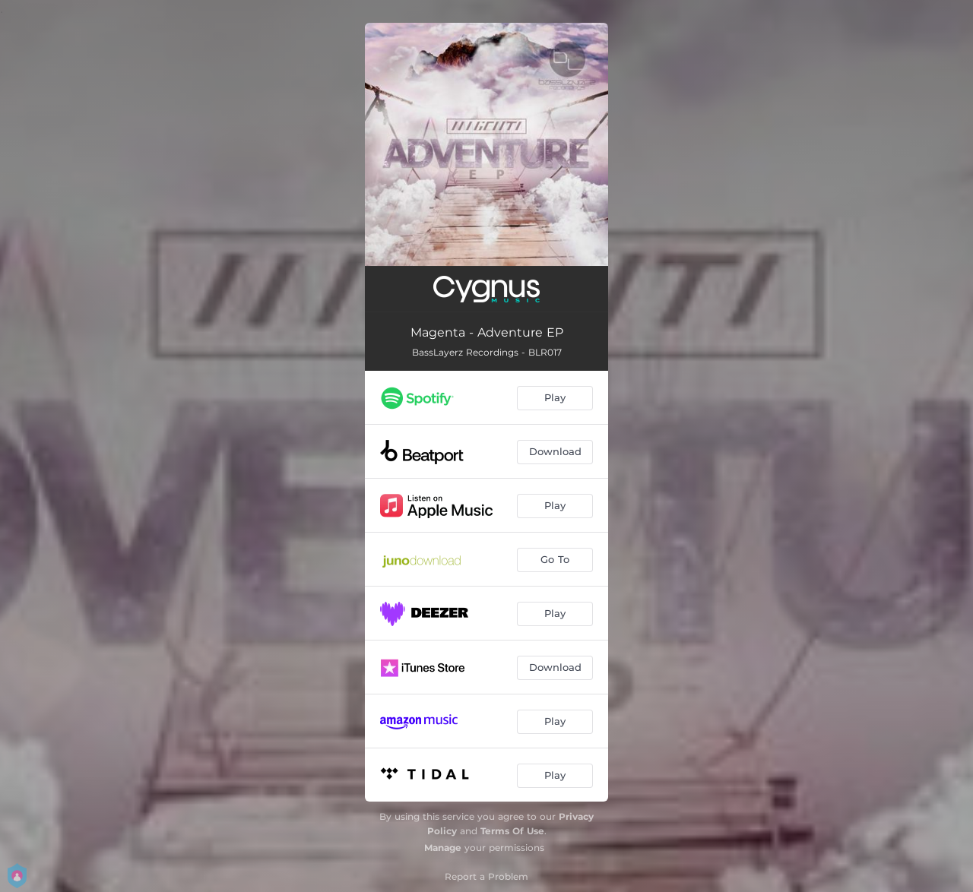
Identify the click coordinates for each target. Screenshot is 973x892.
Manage (442, 847)
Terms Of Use (512, 831)
